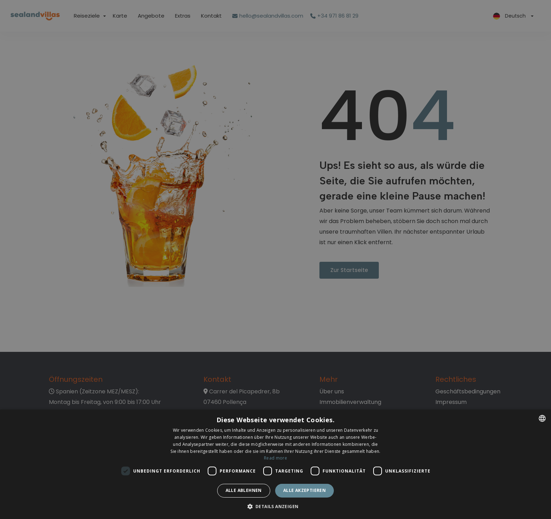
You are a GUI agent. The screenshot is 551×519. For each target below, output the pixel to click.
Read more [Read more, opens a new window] (275, 458)
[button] (276, 507)
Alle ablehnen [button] (244, 490)
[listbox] (542, 418)
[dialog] (275, 464)
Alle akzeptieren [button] (304, 490)
